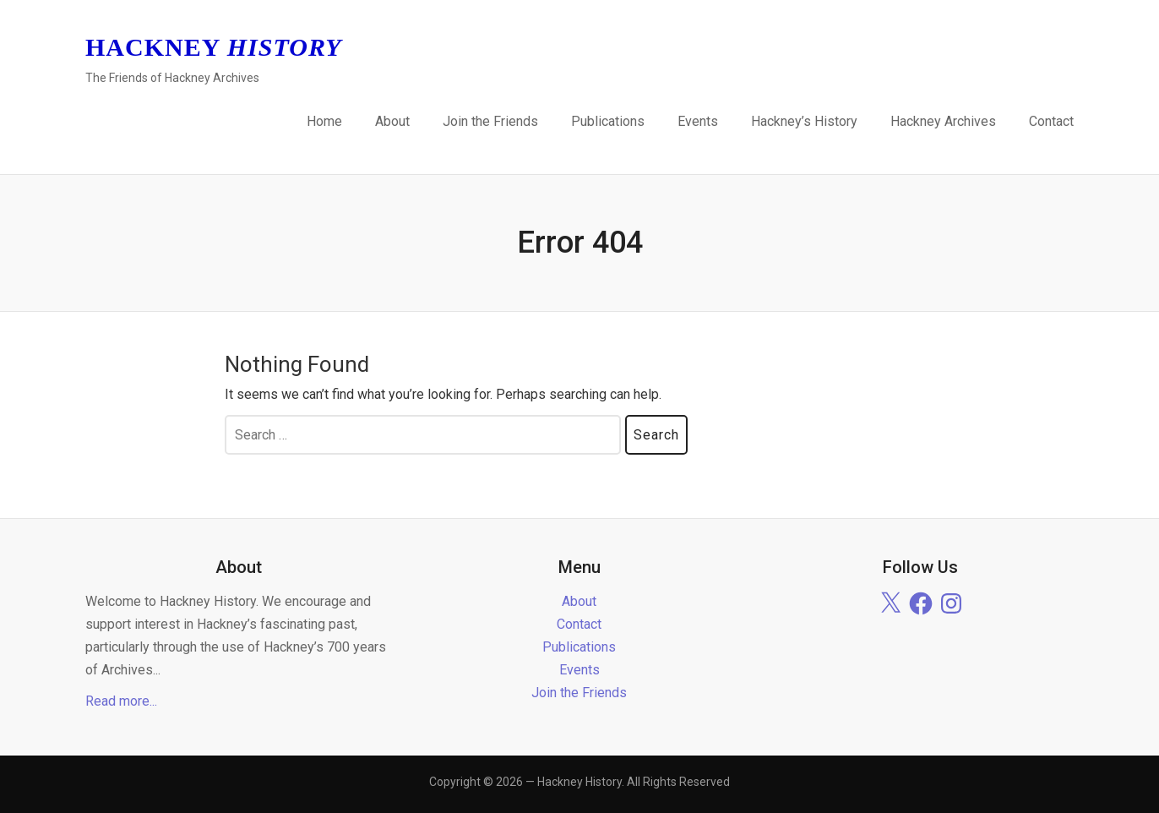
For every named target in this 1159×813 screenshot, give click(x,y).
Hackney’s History (804, 121)
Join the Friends (490, 121)
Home (324, 121)
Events (697, 121)
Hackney (213, 47)
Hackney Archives (943, 121)
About (392, 121)
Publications (608, 121)
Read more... (121, 701)
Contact (1051, 121)
